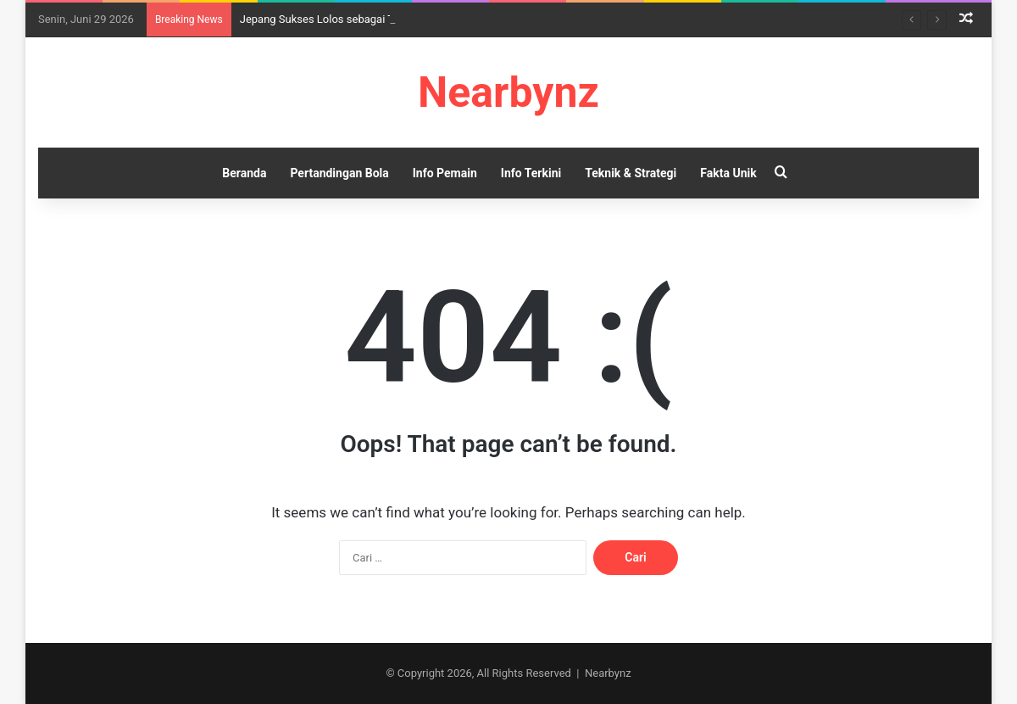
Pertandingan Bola (339, 173)
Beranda (244, 173)
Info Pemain (445, 173)
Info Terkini (531, 173)
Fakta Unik (728, 173)
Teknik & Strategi (630, 173)
